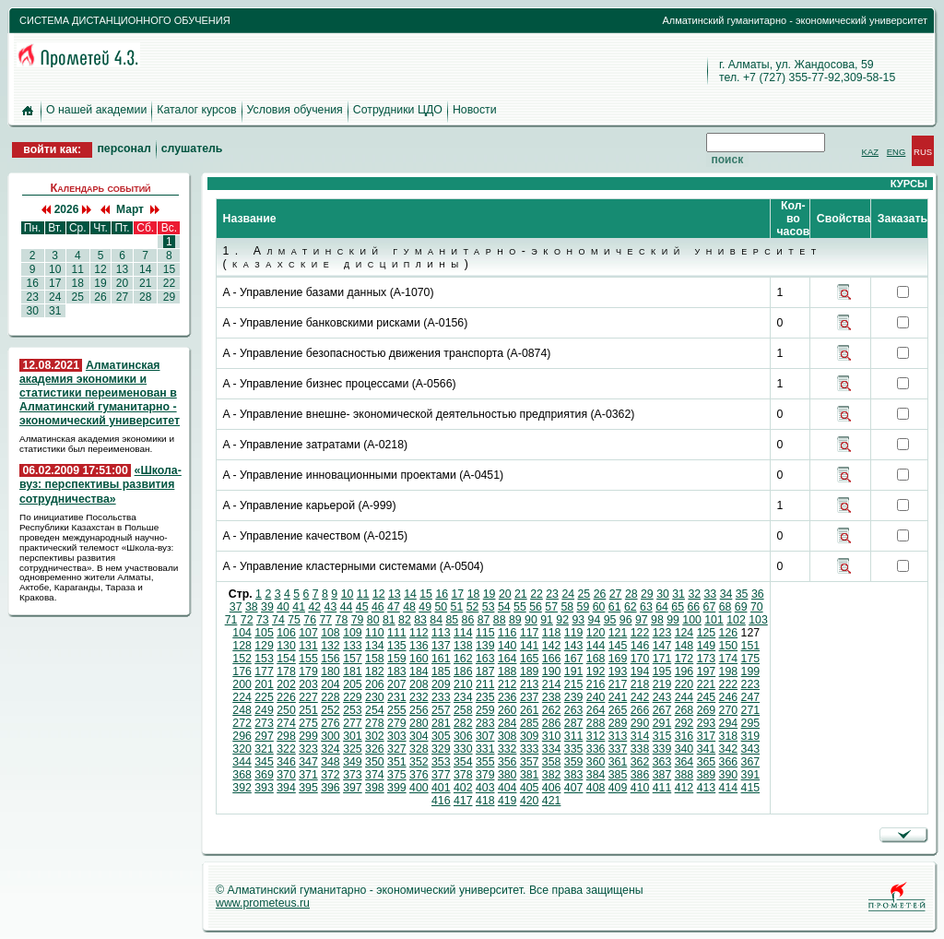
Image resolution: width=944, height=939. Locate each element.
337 (618, 749)
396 (330, 787)
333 (529, 749)
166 (551, 658)
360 (596, 761)
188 (507, 671)
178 (286, 671)
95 (610, 619)
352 (419, 761)
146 (640, 645)
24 (55, 297)
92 (562, 619)
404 (507, 787)
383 (574, 774)
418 (485, 800)
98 (657, 619)
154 (286, 658)
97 (641, 619)
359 (574, 761)
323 (308, 749)
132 (330, 645)
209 (441, 684)
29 (168, 297)
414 (728, 787)
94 (594, 619)
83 (420, 619)
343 (751, 749)
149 (706, 645)
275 (308, 723)
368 (242, 774)
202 (286, 684)
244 (684, 697)
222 (728, 684)
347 (308, 761)
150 (728, 645)
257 (441, 710)
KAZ (870, 152)
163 (485, 658)
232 (419, 697)
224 (242, 697)
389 (706, 774)
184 (419, 671)
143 (574, 645)
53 (488, 606)
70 (756, 606)
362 (640, 761)
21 (145, 283)
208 (419, 684)
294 (728, 723)
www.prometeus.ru (263, 903)
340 (684, 749)
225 (264, 697)
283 (485, 723)
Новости (475, 109)
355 (485, 761)
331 (485, 749)
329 (441, 749)
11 (77, 269)
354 (463, 761)
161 (441, 658)
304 (419, 736)
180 (330, 671)
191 (574, 671)
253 (352, 710)
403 (485, 787)
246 (728, 697)
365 (706, 761)
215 (574, 684)
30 (32, 310)
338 (640, 749)
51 (457, 606)
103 (758, 619)
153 (264, 658)
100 (692, 619)
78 (342, 619)
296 (242, 736)
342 (728, 749)
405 (529, 787)
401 (441, 787)
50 (440, 606)
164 (507, 658)
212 (507, 684)
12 (100, 269)
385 (618, 774)
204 (330, 684)
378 (463, 774)
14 (145, 269)
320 (242, 749)
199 (751, 671)
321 (264, 749)
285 (529, 723)
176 (242, 671)
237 (529, 697)
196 (684, 671)
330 (463, 749)
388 (684, 774)
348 (330, 761)
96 (626, 619)
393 (264, 787)
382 (551, 774)
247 (751, 697)
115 (485, 632)
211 (485, 684)
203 (308, 684)
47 (393, 606)
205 (352, 684)
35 (742, 594)
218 (640, 684)
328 (419, 749)
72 (247, 619)
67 (709, 606)
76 (309, 619)
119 (574, 632)
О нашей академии (96, 109)
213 (529, 684)
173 (706, 658)
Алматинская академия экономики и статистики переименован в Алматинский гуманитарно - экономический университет (99, 393)
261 (529, 710)
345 (264, 761)
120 (596, 632)
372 (330, 774)
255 (397, 710)
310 (551, 736)
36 (757, 594)
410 (640, 787)
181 (352, 671)
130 (286, 645)
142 (551, 645)
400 (419, 787)
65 (677, 606)
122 (640, 632)
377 (441, 774)
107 (308, 632)
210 (463, 684)
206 (374, 684)
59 (583, 606)
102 (736, 619)
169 (618, 658)
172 (684, 658)
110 (374, 632)
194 (640, 671)
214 (551, 684)
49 (425, 606)
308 (507, 736)
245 (706, 697)
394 (286, 787)
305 (441, 736)
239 (574, 697)
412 (684, 787)
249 (264, 710)
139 (485, 645)
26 (100, 297)
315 (662, 736)
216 (596, 684)
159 (397, 658)
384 (596, 774)
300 (330, 736)
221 (706, 684)
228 (330, 697)
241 (618, 697)
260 (507, 710)
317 (706, 736)
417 (463, 800)
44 (346, 606)
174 (728, 658)
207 (397, 684)
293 (706, 723)
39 (267, 606)
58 (566, 606)
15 (168, 269)
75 (294, 619)
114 (463, 632)
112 (419, 632)
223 (751, 684)
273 (264, 723)
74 (278, 619)
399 (397, 787)
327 (397, 749)
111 (397, 632)
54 (504, 606)
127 (751, 632)
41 (298, 606)
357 (529, 761)
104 (242, 632)
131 (308, 645)
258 (463, 710)
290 (640, 723)
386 (640, 774)
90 (531, 619)
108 (330, 632)
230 (374, 697)
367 (751, 761)
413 (706, 787)
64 (661, 606)
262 (551, 710)
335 (574, 749)
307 (485, 736)
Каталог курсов (196, 109)
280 (419, 723)
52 (472, 606)
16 (32, 283)
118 (551, 632)
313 (618, 736)
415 (751, 787)
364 (684, 761)
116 (507, 632)
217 (618, 684)
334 (551, 749)
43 (330, 606)
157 (352, 658)
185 (441, 671)
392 (242, 787)
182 (374, 671)
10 (55, 269)
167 (574, 658)
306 (463, 736)
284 (507, 723)
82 (404, 619)
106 (286, 632)
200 (242, 684)
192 (596, 671)
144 (596, 645)
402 (463, 787)
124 (684, 632)
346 (286, 761)
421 (551, 800)
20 (121, 283)
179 (308, 671)
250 (286, 710)
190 (551, 671)
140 (507, 645)
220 (684, 684)
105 (264, 632)
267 (662, 710)
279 (397, 723)
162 (463, 658)
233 (441, 697)
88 (499, 619)
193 (618, 671)
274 (286, 723)
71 (231, 619)
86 (468, 619)
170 (640, 658)
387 (662, 774)
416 (441, 800)
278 (374, 723)
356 (507, 761)
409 (618, 787)
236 (507, 697)
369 (264, 774)
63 (646, 606)
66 (693, 606)
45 (362, 606)
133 (352, 645)
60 (599, 606)
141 (529, 645)
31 (55, 310)
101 (714, 619)
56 (535, 606)
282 (463, 723)
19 (100, 283)
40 (283, 606)
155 (308, 658)
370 (286, 774)
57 (551, 606)
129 (264, 645)
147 (662, 645)
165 (529, 658)
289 (618, 723)
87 (484, 619)
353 (441, 761)
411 (662, 787)
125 (706, 632)
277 (352, 723)
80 (373, 619)
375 (397, 774)
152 (242, 658)
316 (684, 736)
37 (236, 606)
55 (519, 606)
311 (574, 736)
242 (640, 697)
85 (451, 619)
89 (515, 619)
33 (710, 594)
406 (551, 787)
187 (485, 671)
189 (529, 671)
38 (251, 606)
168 (596, 658)
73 (262, 619)
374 (374, 774)
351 (397, 761)
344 (242, 761)
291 (662, 723)
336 (596, 749)
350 (374, 761)
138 (463, 645)
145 (618, 645)
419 (507, 800)
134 (374, 645)
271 (751, 710)
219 (662, 684)
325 (352, 749)
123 (662, 632)
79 (357, 619)
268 (684, 710)
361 (618, 761)
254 (374, 710)
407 (574, 787)
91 (546, 619)
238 (551, 697)
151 (751, 645)
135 (397, 645)
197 (706, 671)
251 (308, 710)
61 (614, 606)
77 (325, 619)
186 (463, 671)
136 (419, 645)
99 (673, 619)
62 (630, 606)
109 (352, 632)
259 (485, 710)
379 (485, 774)
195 (662, 671)
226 (286, 697)
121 (618, 632)
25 (77, 297)
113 (441, 632)
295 (751, 723)
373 (352, 774)
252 (330, 710)
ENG (896, 152)
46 (378, 606)
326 (374, 749)
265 (618, 710)
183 (397, 671)
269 (706, 710)
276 (330, 723)
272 (242, 723)
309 (529, 736)
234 (463, 697)
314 (640, 736)
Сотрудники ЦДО (397, 109)
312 (596, 736)
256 (419, 710)
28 (145, 297)
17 (55, 283)
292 (684, 723)
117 (529, 632)
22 (168, 283)
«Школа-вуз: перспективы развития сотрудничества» (100, 484)
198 (728, 671)
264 (596, 710)
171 (662, 658)
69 (741, 606)
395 (308, 787)
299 (308, 736)
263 (574, 710)
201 (264, 684)
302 (374, 736)
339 (662, 749)
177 (264, 671)
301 (352, 736)
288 (596, 723)
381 (529, 774)
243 (662, 697)
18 (77, 283)
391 (751, 774)
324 (330, 749)
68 (725, 606)
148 (684, 645)
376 (419, 774)
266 (640, 710)
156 (330, 658)
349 (352, 761)
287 (574, 723)
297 (264, 736)
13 (121, 269)
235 (485, 697)
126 (728, 632)
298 (286, 736)
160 (419, 658)
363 (662, 761)
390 (728, 774)
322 (286, 749)
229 (352, 697)
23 (32, 297)
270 (728, 710)
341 (706, 749)
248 (242, 710)
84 (436, 619)
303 (397, 736)
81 (389, 619)
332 (507, 749)
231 (397, 697)
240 (596, 697)
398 (374, 787)
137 (441, 645)
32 (694, 594)
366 (728, 761)
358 (551, 761)
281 (441, 723)
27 (121, 297)
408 (596, 787)
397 (352, 787)
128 (242, 645)
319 (751, 736)
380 (507, 774)
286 (551, 723)
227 (308, 697)
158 (374, 658)
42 (314, 606)
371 (308, 774)
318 (728, 736)
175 (751, 658)
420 (529, 800)
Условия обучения (295, 109)
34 (726, 594)
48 (409, 606)
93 (578, 619)
